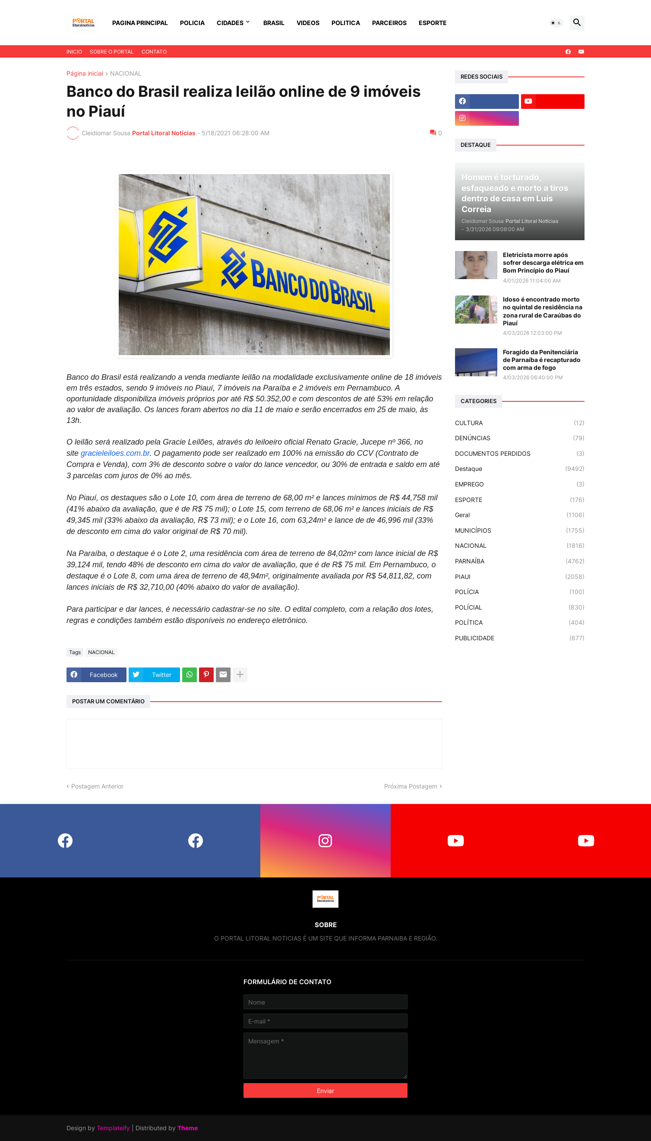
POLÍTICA (520, 622)
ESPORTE (433, 22)
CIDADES (230, 22)
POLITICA (346, 22)
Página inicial (84, 73)
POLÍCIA (520, 592)
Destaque (520, 468)
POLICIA (192, 22)
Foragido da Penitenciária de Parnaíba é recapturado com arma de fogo (542, 359)
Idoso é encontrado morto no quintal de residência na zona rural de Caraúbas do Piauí (542, 311)
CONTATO (154, 51)
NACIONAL (126, 73)
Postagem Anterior (97, 786)
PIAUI (520, 576)
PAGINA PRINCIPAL (140, 22)
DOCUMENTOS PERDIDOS (520, 453)
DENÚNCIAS (520, 438)
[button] (556, 23)
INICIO (74, 51)
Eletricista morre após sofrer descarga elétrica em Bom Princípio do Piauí (543, 262)
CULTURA (520, 423)
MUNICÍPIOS (520, 530)
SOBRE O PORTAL (112, 51)
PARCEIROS (389, 22)
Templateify (113, 1127)
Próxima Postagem (410, 786)
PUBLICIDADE (520, 638)
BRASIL (273, 22)
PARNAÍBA (520, 561)
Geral (520, 515)
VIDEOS (308, 22)
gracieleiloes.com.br (115, 453)
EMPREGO (520, 484)
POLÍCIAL (520, 607)
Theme (187, 1127)
